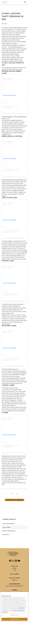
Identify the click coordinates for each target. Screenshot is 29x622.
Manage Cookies (14, 615)
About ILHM (14, 566)
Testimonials (5, 534)
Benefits (14, 580)
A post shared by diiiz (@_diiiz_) (10, 176)
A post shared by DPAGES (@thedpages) (12, 238)
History (14, 568)
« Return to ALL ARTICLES (14, 500)
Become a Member (14, 578)
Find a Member (14, 574)
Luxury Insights (6, 527)
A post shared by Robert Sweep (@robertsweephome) (15, 301)
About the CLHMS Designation (14, 586)
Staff (14, 570)
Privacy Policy (21, 607)
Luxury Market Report (8, 523)
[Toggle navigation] (25, 2)
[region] (14, 607)
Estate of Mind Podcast (8, 531)
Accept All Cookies (14, 619)
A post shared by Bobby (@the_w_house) (12, 113)
